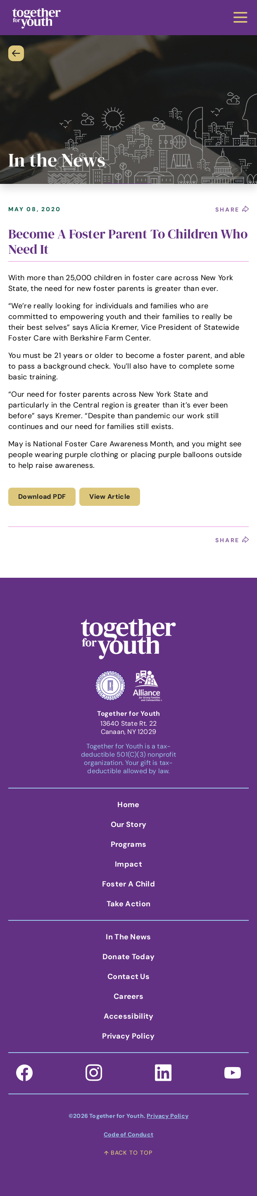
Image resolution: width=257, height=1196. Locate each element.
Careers (128, 996)
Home (128, 805)
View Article (109, 496)
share (232, 209)
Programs (128, 844)
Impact (128, 864)
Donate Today (128, 957)
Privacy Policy (128, 1036)
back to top (128, 1152)
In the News (128, 937)
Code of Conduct (128, 1134)
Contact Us (128, 977)
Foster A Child (128, 884)
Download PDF (42, 496)
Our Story (129, 824)
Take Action (128, 904)
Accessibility (129, 1016)
